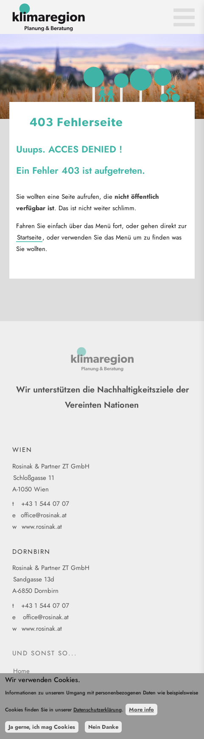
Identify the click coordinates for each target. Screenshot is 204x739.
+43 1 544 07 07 (45, 503)
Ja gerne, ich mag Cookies (41, 731)
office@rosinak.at (44, 515)
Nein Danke (103, 731)
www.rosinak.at (42, 526)
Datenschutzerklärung (97, 714)
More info (141, 714)
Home (21, 671)
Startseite (29, 237)
